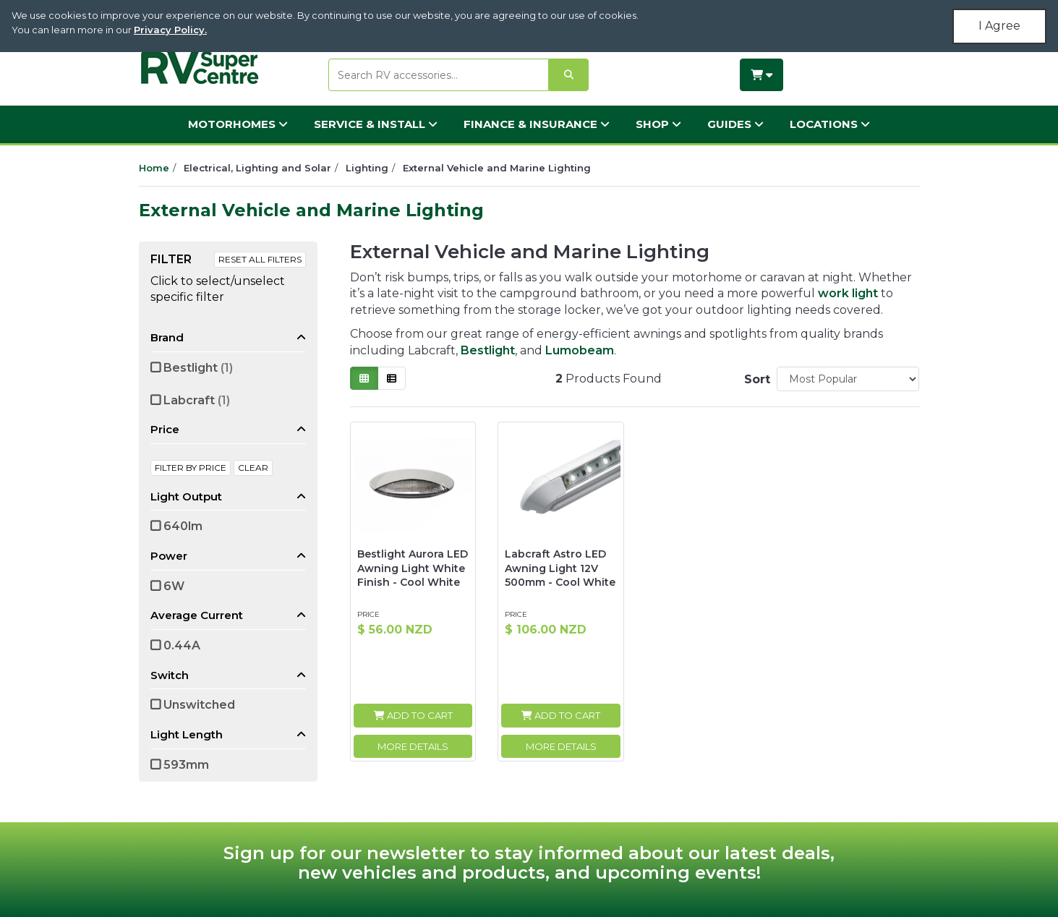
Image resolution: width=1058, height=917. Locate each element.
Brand (167, 337)
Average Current (196, 615)
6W (173, 586)
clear (253, 467)
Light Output (186, 496)
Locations (830, 124)
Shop (658, 124)
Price (164, 429)
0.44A (181, 645)
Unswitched (199, 705)
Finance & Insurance (537, 124)
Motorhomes (238, 124)
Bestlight (198, 368)
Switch (169, 675)
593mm (186, 765)
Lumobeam (579, 350)
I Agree (999, 26)
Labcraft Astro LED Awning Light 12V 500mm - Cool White (560, 568)
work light (848, 293)
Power (168, 556)
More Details (412, 746)
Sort (755, 379)
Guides (735, 124)
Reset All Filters (260, 259)
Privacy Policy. (170, 29)
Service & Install (376, 124)
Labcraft (196, 400)
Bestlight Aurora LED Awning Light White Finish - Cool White (412, 568)
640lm (182, 526)
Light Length (186, 734)
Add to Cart (413, 715)
